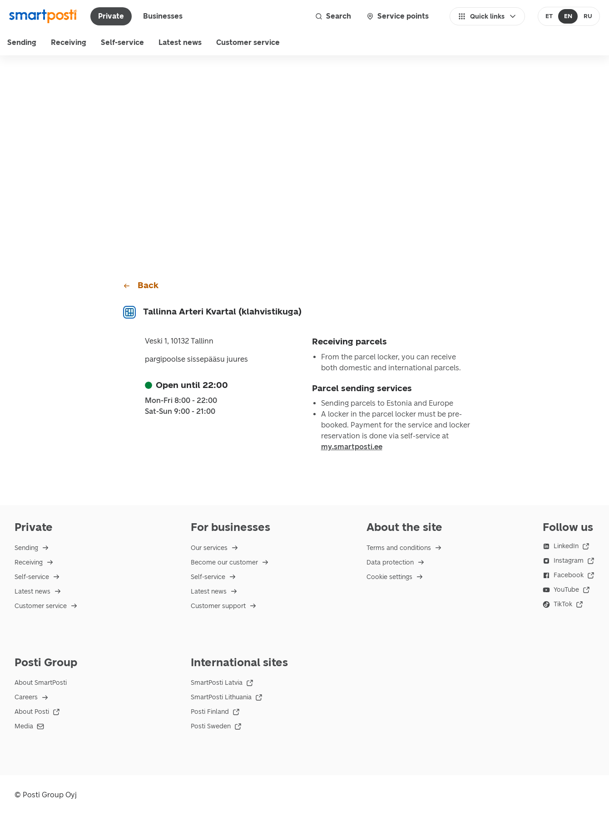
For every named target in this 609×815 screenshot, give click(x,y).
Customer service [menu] (248, 42)
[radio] (549, 16)
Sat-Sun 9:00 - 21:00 (180, 411)
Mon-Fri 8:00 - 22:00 (181, 400)
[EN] (568, 16)
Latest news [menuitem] (180, 42)
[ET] (549, 16)
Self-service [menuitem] (122, 42)
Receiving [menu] (68, 42)
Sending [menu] (21, 42)
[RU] (588, 16)
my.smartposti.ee (351, 446)
